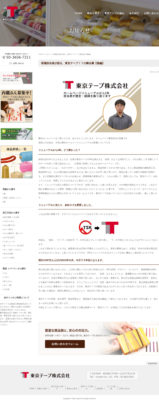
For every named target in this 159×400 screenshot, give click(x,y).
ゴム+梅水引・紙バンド (14, 233)
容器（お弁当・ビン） (14, 198)
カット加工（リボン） (14, 250)
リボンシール (10, 241)
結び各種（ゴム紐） (13, 217)
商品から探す (72, 386)
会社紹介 (134, 13)
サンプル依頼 (111, 386)
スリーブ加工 (10, 258)
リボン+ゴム (10, 221)
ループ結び (9, 229)
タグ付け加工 (10, 237)
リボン (7, 277)
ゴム (6, 273)
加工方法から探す (57, 386)
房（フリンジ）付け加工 (15, 245)
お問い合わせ (151, 13)
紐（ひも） (9, 281)
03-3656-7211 (102, 377)
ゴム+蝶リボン (11, 225)
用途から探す (42, 386)
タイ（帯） (9, 285)
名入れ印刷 (9, 254)
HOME (78, 13)
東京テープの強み (114, 13)
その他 (7, 289)
